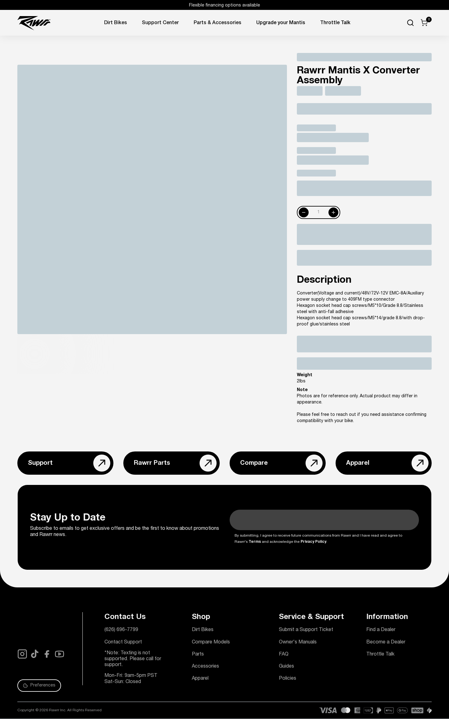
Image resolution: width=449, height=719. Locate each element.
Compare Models (211, 642)
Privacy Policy (313, 542)
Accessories (205, 666)
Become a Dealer (385, 642)
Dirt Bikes (115, 23)
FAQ (283, 654)
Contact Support (123, 642)
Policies (287, 678)
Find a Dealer (380, 630)
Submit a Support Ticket (306, 630)
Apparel (200, 678)
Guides (286, 666)
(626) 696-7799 (121, 630)
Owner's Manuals (298, 642)
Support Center (160, 23)
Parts (198, 654)
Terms (255, 542)
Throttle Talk (380, 654)
